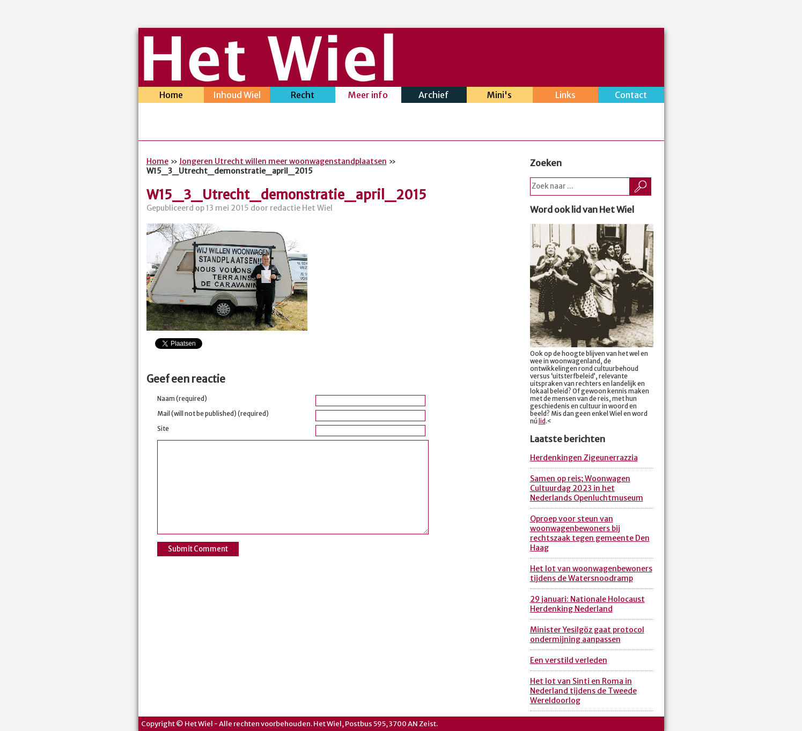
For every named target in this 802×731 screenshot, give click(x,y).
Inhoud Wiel (237, 96)
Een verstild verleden (568, 660)
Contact (631, 96)
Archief (434, 96)
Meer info (368, 96)
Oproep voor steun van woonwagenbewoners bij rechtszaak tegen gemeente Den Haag (590, 533)
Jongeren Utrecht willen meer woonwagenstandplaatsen (283, 161)
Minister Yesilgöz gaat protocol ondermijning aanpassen (587, 634)
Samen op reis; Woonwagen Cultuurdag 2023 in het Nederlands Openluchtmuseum (586, 488)
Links (566, 96)
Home (171, 96)
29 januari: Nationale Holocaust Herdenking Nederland (587, 604)
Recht (303, 96)
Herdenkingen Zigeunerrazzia (584, 458)
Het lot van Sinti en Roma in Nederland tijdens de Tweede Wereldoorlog (583, 690)
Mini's (500, 96)
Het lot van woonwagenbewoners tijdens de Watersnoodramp (591, 573)
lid (542, 421)
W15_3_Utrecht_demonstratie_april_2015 (286, 195)
